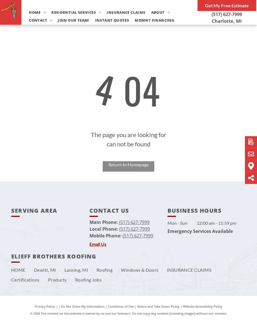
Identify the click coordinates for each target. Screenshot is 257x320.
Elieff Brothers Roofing (54, 256)
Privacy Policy (45, 306)
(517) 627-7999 (227, 14)
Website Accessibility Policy (202, 306)
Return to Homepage (128, 164)
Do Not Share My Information (82, 306)
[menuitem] (34, 12)
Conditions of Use (121, 306)
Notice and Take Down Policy (158, 306)
